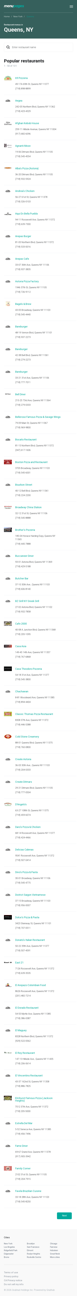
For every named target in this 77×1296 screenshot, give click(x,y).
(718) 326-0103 (23, 201)
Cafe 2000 (21, 623)
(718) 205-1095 (23, 634)
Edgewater (9, 1254)
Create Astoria (23, 759)
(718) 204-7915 (23, 1179)
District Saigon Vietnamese (30, 894)
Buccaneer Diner (24, 555)
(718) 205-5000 (22, 1111)
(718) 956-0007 (23, 905)
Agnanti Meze (23, 145)
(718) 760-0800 (23, 747)
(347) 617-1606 (23, 450)
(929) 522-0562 (23, 1041)
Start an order (67, 82)
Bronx (6, 1257)
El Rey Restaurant (25, 1052)
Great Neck (55, 1254)
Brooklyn (31, 1243)
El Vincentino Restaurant (29, 1075)
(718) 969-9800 (23, 427)
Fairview (53, 1247)
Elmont (30, 1250)
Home (7, 16)
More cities (55, 1257)
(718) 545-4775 (23, 882)
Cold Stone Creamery (27, 736)
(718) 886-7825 (23, 1086)
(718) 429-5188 (23, 566)
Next (64, 1215)
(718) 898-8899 (23, 88)
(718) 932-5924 (23, 179)
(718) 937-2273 (23, 337)
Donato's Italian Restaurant (30, 939)
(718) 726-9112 (23, 292)
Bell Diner (20, 394)
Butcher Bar (21, 578)
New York (17, 16)
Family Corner (23, 1168)
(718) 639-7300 (23, 224)
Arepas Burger (23, 236)
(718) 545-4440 (23, 314)
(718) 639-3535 (23, 973)
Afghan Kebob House (27, 123)
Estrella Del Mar (23, 1123)
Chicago (53, 1243)
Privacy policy (11, 1276)
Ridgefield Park (10, 1250)
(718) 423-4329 (23, 111)
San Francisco (33, 1247)
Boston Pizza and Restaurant (31, 462)
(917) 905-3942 (23, 1156)
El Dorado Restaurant (26, 1007)
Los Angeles (9, 1247)
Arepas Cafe (22, 258)
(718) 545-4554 (23, 156)
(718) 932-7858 (23, 611)
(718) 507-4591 (23, 950)
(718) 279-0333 (23, 405)
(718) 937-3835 (23, 269)
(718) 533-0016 (23, 246)
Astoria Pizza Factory (27, 281)
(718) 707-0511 (23, 928)
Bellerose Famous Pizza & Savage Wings (38, 416)
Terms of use (11, 1272)
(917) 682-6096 (23, 133)
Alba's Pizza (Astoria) (27, 168)
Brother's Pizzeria (25, 529)
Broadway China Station (28, 507)
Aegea (18, 100)
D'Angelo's (21, 804)
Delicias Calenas (24, 849)
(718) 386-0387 (23, 1018)
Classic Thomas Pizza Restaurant (34, 714)
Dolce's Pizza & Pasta (27, 917)
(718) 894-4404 (23, 702)
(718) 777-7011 (23, 382)
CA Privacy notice (13, 1280)
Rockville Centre (34, 1257)
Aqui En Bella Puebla (26, 213)
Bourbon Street (23, 484)
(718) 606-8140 (23, 589)
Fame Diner (21, 1145)
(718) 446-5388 (23, 724)
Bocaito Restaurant (26, 439)
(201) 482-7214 (23, 995)
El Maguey (21, 1030)
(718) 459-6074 (23, 815)
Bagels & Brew (23, 303)
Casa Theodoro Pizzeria (28, 668)
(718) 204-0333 (23, 769)
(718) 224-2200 (23, 495)
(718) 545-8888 (23, 518)
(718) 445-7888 (23, 544)
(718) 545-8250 (23, 1201)
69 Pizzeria (21, 78)
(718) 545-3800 (23, 679)
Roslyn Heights (33, 1254)
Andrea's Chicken (25, 191)
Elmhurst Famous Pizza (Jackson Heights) (34, 1099)
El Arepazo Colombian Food (30, 985)
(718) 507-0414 (23, 860)
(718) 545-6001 (23, 472)
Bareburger (21, 326)
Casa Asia (20, 646)
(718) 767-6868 (23, 656)
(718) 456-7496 (23, 1133)
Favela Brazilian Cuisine (28, 1191)
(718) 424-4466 (23, 837)
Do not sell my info (14, 1284)
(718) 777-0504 (23, 792)
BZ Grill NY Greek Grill (27, 601)
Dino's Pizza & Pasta (26, 872)
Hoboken (54, 1250)
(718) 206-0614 (23, 1063)
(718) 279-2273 (23, 359)
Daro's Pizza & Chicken (28, 826)
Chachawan (21, 691)
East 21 (19, 962)
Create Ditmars (23, 781)
